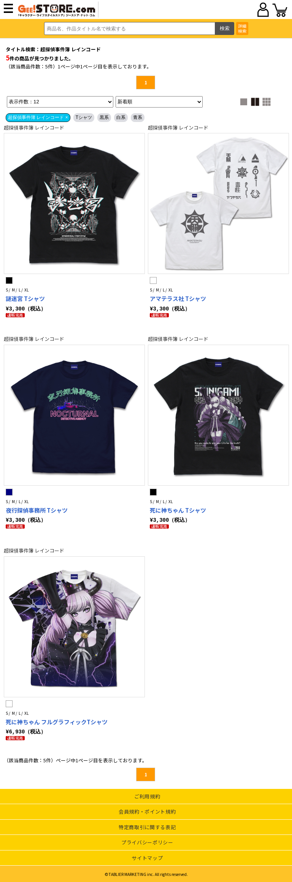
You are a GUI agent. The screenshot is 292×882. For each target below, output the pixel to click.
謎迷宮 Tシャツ (25, 298)
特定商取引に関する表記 (147, 826)
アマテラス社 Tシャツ (178, 298)
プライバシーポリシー (147, 841)
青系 (137, 117)
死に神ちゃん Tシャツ (178, 510)
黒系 (104, 117)
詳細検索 (242, 28)
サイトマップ (147, 856)
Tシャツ (84, 117)
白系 (120, 117)
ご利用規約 (147, 795)
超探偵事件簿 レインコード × (38, 117)
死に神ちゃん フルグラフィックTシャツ (57, 721)
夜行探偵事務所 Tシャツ (37, 510)
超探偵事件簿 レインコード (34, 127)
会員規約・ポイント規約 (147, 810)
